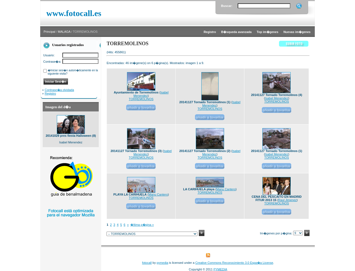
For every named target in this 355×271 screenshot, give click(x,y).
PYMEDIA (220, 269)
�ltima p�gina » (142, 224)
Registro (50, 93)
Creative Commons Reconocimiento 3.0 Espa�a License (234, 262)
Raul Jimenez (287, 200)
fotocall (147, 262)
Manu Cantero (158, 194)
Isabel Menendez (276, 98)
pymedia (162, 262)
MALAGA (64, 31)
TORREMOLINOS (141, 99)
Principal (49, 31)
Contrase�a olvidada (59, 90)
